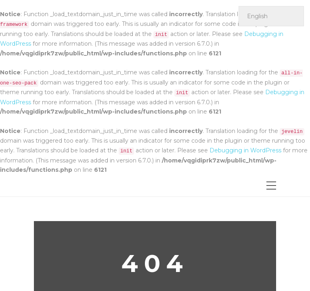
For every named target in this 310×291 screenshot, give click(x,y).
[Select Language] (271, 16)
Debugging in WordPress (245, 150)
